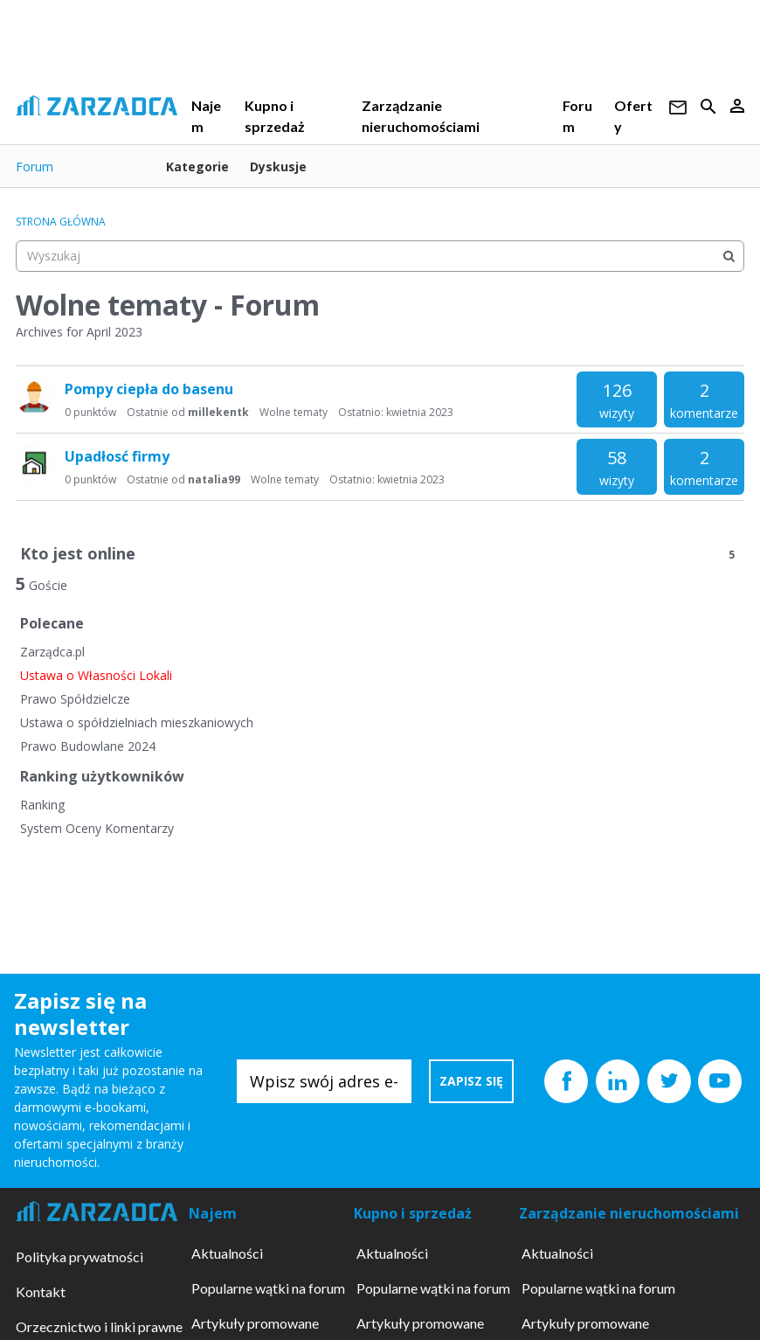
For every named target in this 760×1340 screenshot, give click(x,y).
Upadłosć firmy (117, 456)
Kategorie (197, 166)
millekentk (218, 412)
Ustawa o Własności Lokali (96, 675)
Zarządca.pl (52, 651)
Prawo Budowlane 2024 (87, 746)
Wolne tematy (293, 412)
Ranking (42, 804)
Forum (34, 166)
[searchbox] (380, 256)
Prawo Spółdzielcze (75, 699)
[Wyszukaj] (728, 256)
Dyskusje (278, 166)
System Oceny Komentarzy (97, 828)
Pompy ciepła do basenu (149, 389)
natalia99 (214, 479)
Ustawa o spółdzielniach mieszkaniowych (136, 722)
